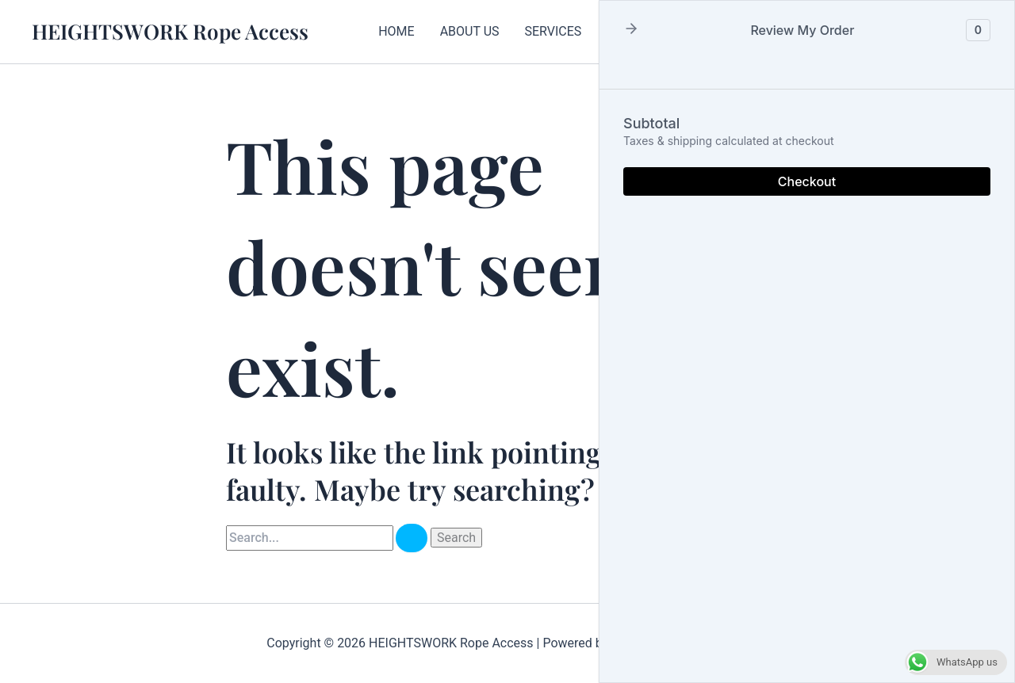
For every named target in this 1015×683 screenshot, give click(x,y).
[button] (631, 30)
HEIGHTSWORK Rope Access (170, 31)
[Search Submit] (411, 538)
